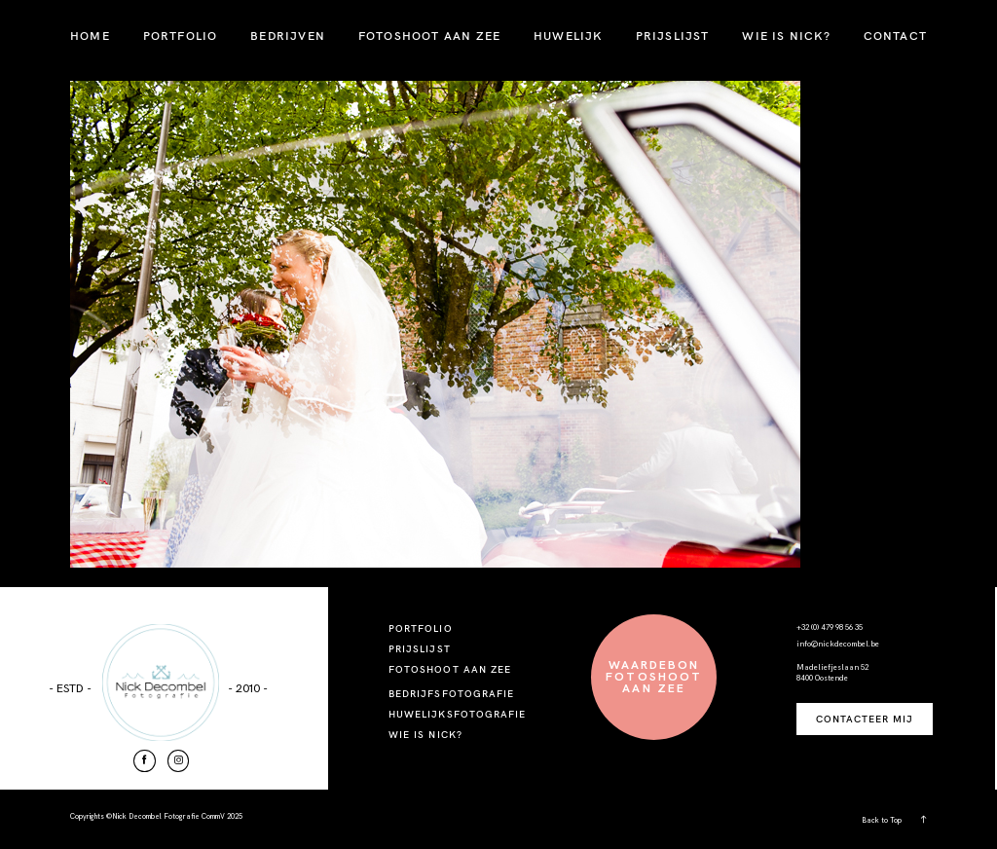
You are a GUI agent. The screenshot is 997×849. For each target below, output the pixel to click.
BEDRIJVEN (287, 35)
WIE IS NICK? (786, 35)
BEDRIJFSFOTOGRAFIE (451, 693)
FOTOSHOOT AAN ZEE (429, 35)
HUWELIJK (568, 35)
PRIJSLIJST (673, 35)
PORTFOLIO (180, 35)
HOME (90, 35)
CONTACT (895, 35)
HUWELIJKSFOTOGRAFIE (457, 714)
